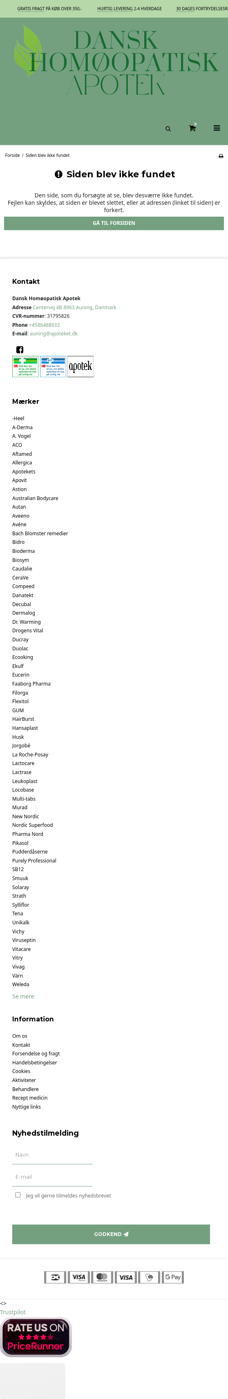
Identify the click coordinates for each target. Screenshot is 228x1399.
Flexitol (20, 701)
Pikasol (20, 843)
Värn (17, 975)
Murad (19, 807)
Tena (17, 913)
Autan (19, 506)
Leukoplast (24, 781)
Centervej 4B (74, 307)
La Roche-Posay (30, 754)
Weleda (20, 984)
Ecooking (22, 657)
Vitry (17, 957)
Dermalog (23, 612)
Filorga (20, 692)
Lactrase (21, 772)
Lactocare (23, 763)
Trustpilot (13, 1312)
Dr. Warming (26, 621)
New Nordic (25, 816)
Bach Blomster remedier (40, 533)
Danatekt (22, 595)
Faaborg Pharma (31, 683)
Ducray (20, 639)
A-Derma (22, 427)
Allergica (22, 462)
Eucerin (20, 674)
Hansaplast (25, 727)
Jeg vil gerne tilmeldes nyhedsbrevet (92, 1194)
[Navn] (52, 1155)
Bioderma (23, 551)
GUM (18, 710)
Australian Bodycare (35, 498)
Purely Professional (34, 860)
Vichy (18, 931)
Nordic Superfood (32, 825)
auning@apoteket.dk (54, 333)
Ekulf (18, 666)
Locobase (23, 789)
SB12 (18, 869)
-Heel (18, 418)
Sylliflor (20, 904)
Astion (19, 489)
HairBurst (23, 718)
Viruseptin (24, 940)
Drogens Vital (27, 630)
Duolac (20, 648)
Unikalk (20, 922)
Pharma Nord (27, 834)
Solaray (20, 887)
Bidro (18, 542)
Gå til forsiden (114, 223)
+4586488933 (44, 324)
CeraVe (20, 577)
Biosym (20, 560)
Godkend (108, 1234)
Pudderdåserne (30, 851)
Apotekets (24, 471)
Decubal (21, 604)
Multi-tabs (24, 798)
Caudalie (22, 568)
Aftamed (22, 453)
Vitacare (21, 949)
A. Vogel (21, 435)
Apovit (19, 480)
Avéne (19, 524)
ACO (17, 444)
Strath (19, 895)
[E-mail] (52, 1177)
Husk (18, 736)
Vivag (18, 966)
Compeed (23, 586)
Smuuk (20, 878)
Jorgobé (21, 745)
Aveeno (20, 515)
